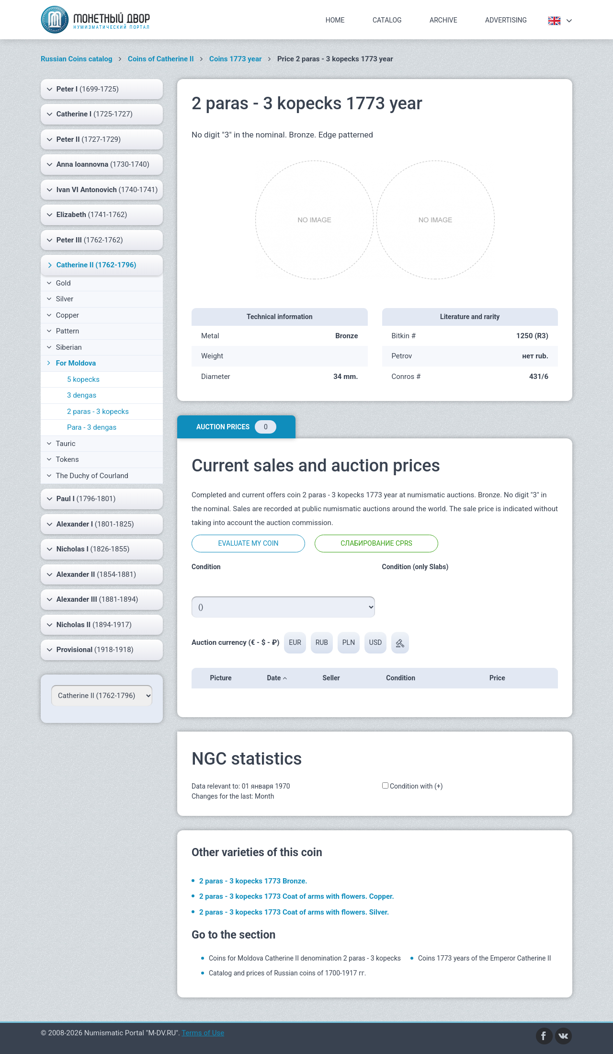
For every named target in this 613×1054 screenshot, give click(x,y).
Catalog (387, 20)
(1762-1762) (84, 240)
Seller (334, 678)
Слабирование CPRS (376, 543)
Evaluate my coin (248, 543)
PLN (348, 642)
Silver (59, 299)
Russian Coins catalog (77, 59)
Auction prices (236, 427)
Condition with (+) (416, 786)
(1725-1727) (89, 114)
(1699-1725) (82, 89)
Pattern (62, 331)
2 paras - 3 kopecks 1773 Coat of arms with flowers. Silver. (294, 912)
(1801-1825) (90, 524)
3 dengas (81, 395)
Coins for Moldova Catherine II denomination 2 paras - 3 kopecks (305, 958)
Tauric (61, 443)
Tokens (62, 459)
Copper (62, 315)
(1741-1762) (86, 214)
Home (335, 20)
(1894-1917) (89, 625)
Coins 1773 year (235, 59)
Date (276, 678)
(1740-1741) (102, 190)
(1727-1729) (83, 139)
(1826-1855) (87, 549)
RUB (322, 642)
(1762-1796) (90, 265)
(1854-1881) (91, 574)
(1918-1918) (90, 649)
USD (375, 642)
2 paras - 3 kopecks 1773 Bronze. (253, 881)
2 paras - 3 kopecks (98, 411)
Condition (403, 678)
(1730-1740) (97, 164)
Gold (58, 283)
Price (500, 678)
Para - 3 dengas (91, 427)
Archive (443, 20)
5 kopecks (83, 379)
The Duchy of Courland (87, 475)
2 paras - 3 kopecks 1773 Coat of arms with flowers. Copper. (296, 896)
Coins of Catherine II (161, 59)
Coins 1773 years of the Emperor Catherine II (484, 958)
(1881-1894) (92, 599)
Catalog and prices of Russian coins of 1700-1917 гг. (287, 973)
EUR (295, 642)
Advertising (506, 20)
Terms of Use (203, 1033)
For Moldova (70, 363)
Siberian (64, 347)
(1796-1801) (81, 499)
